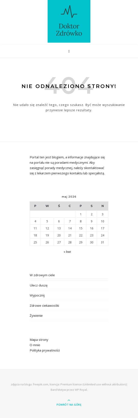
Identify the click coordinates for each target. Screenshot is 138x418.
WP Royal (81, 390)
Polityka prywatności (45, 350)
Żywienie (36, 315)
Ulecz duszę (38, 285)
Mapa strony (39, 339)
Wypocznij (37, 295)
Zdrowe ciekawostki (44, 305)
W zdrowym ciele (42, 275)
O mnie (35, 345)
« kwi (67, 251)
